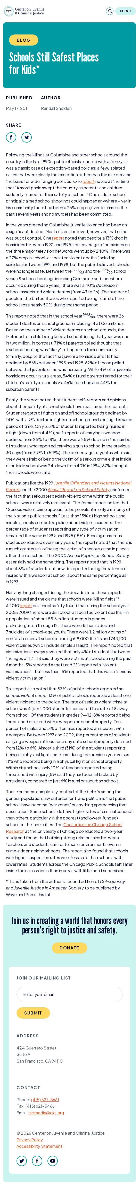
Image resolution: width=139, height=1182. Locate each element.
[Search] (109, 11)
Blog (23, 40)
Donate (69, 947)
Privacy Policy (30, 1139)
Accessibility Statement (39, 1146)
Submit (33, 1013)
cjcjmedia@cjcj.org (46, 1112)
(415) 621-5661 (45, 1099)
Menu (125, 11)
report (89, 181)
